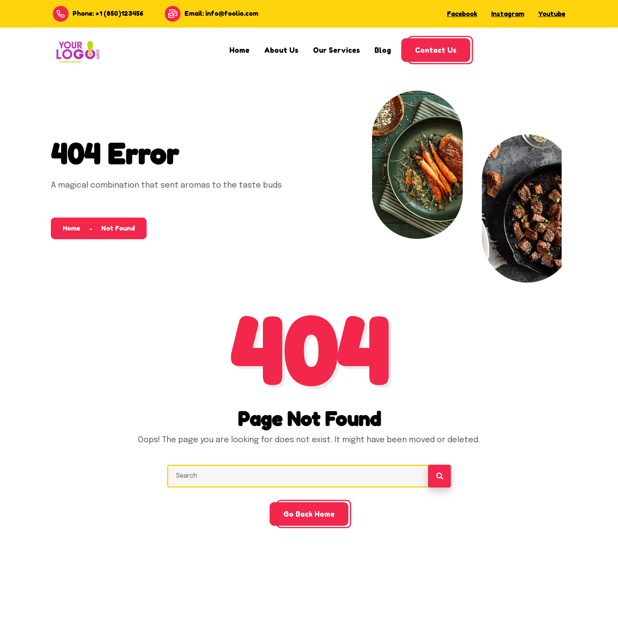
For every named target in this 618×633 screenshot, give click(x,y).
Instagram (507, 14)
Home (71, 228)
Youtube (551, 14)
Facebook (462, 14)
